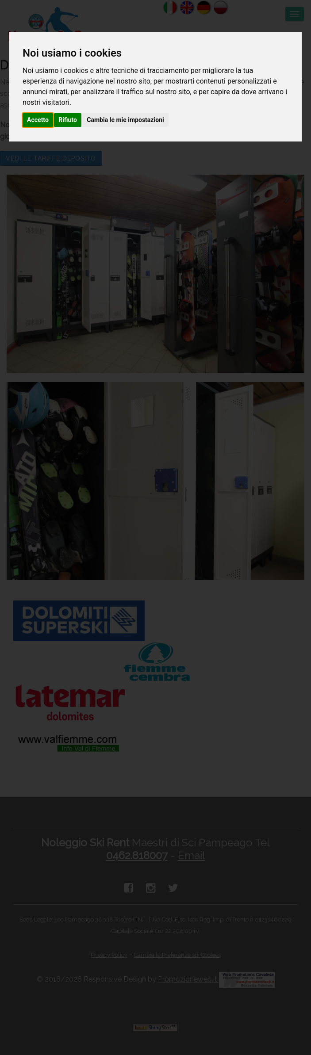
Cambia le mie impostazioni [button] (125, 119)
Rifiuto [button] (67, 119)
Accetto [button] (38, 119)
